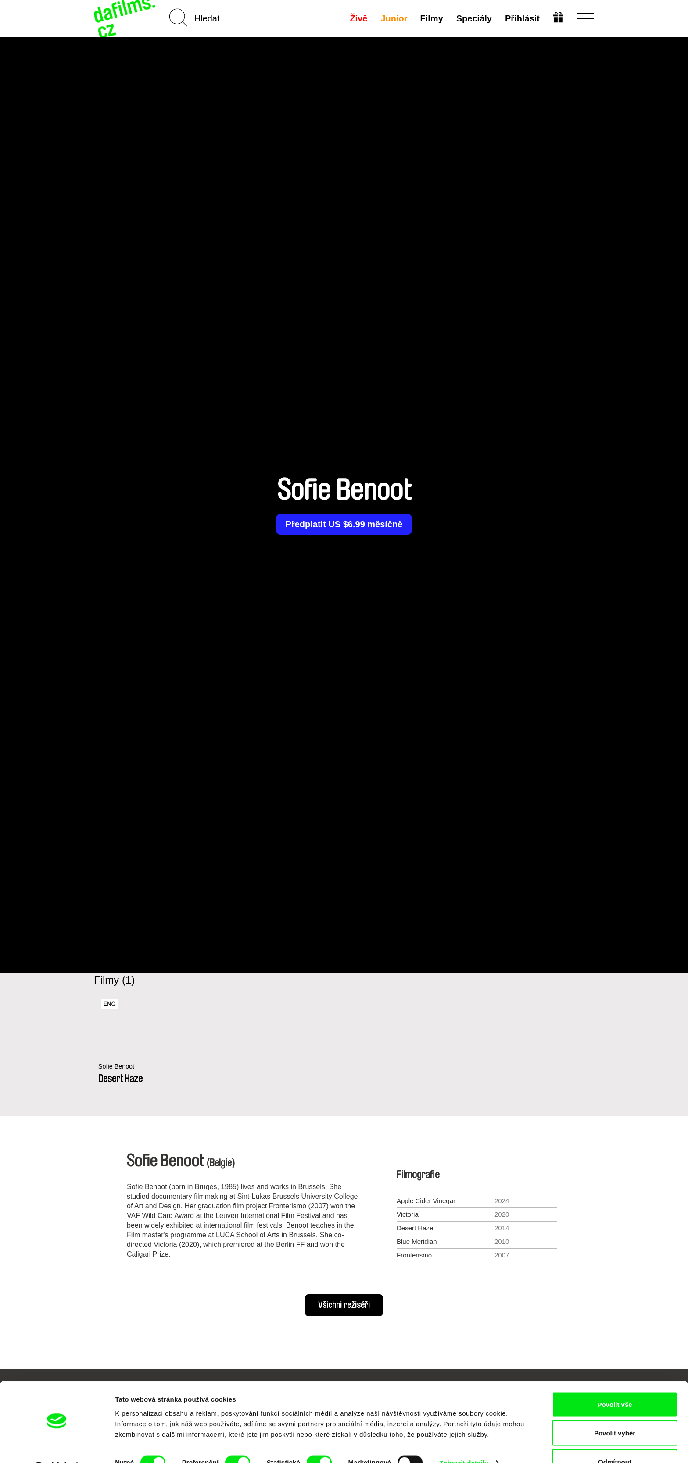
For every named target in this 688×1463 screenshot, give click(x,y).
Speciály (473, 18)
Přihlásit (522, 18)
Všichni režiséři (344, 1305)
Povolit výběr (614, 1411)
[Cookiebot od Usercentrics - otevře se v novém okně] (56, 1445)
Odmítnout (614, 1439)
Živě (358, 18)
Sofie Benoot (117, 1066)
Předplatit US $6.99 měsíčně (344, 524)
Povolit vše (614, 1382)
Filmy (431, 18)
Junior (393, 18)
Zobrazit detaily (463, 1440)
